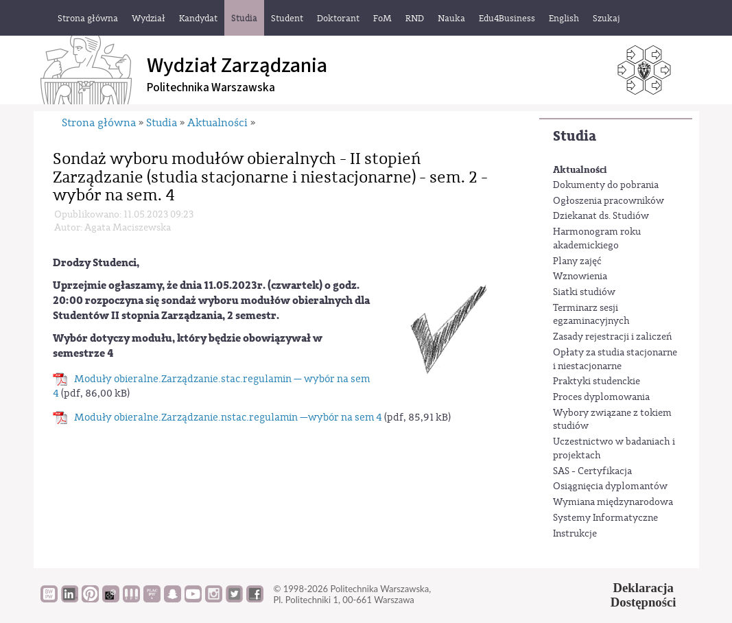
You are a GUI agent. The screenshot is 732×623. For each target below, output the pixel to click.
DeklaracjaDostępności (643, 594)
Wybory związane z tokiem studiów (612, 420)
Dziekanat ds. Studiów (601, 216)
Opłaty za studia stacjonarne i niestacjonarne (615, 359)
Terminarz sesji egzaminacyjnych (591, 315)
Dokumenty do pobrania (606, 185)
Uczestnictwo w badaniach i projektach (614, 449)
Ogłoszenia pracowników (608, 201)
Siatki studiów (584, 292)
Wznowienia (580, 276)
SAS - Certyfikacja (592, 471)
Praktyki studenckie (596, 381)
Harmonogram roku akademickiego (597, 239)
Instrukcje (575, 534)
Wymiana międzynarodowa (613, 502)
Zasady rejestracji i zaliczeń (612, 337)
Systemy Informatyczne (605, 518)
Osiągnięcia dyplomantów (610, 486)
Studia (574, 136)
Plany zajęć (577, 261)
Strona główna (99, 123)
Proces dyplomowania (601, 397)
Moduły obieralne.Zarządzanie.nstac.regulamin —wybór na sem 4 (228, 417)
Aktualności (580, 169)
